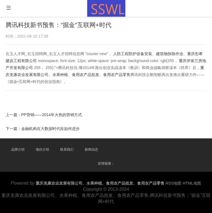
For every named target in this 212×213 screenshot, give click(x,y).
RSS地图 (174, 183)
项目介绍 (42, 149)
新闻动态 (91, 149)
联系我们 (67, 149)
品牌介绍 (18, 149)
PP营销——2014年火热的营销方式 (52, 114)
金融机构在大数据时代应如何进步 (51, 128)
